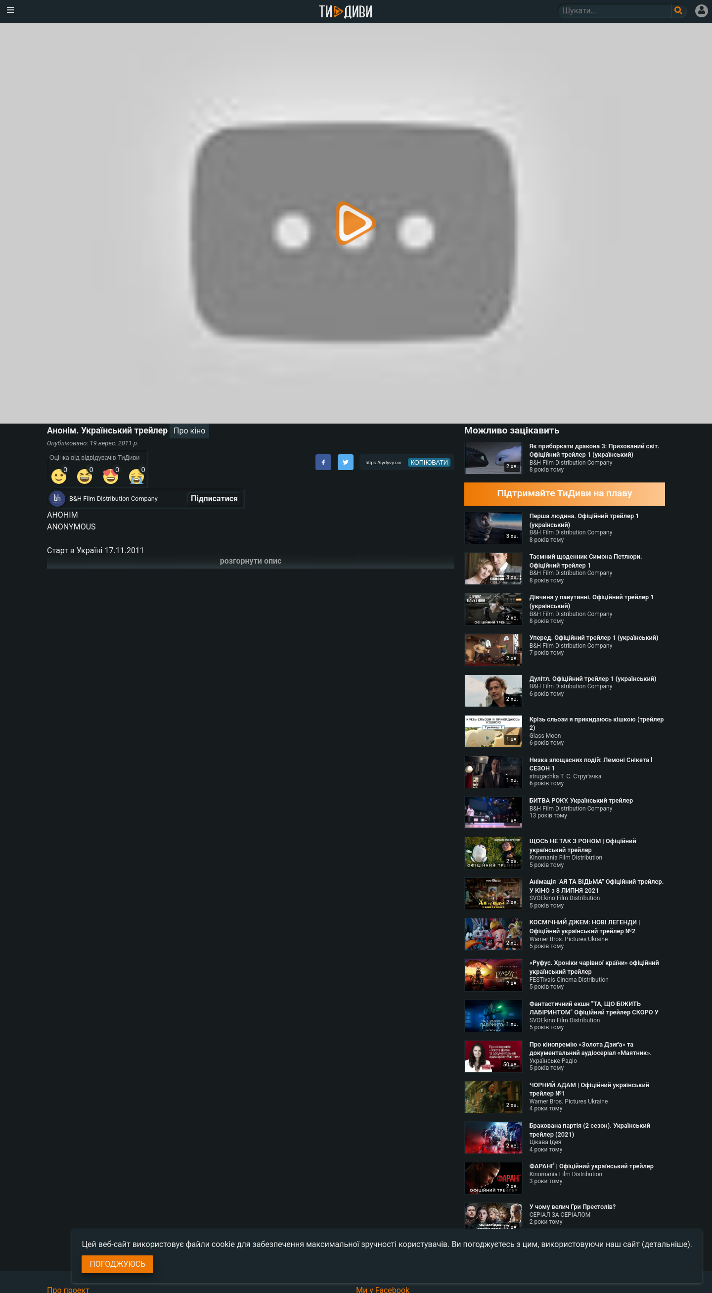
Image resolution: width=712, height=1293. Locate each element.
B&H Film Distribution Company (113, 498)
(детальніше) (666, 1244)
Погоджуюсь (117, 1264)
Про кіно (189, 430)
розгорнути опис (251, 561)
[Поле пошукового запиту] (679, 10)
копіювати (429, 462)
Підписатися (214, 498)
